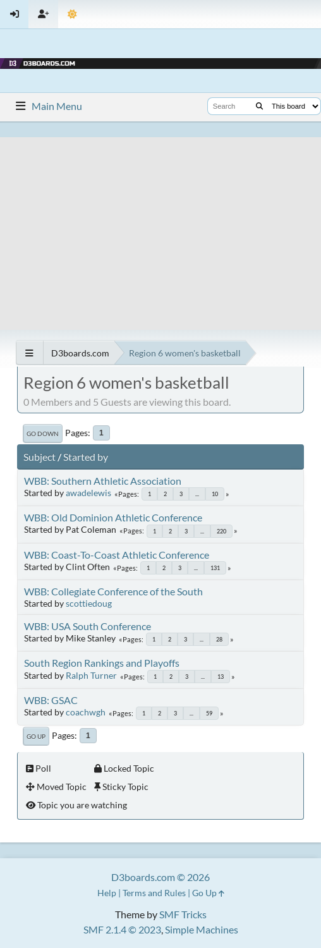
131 (215, 567)
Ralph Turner (91, 675)
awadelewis (88, 492)
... (197, 493)
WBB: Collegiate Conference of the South (113, 591)
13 (220, 676)
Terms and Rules (154, 892)
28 (219, 639)
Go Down (43, 433)
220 (221, 531)
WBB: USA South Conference (87, 626)
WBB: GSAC (51, 700)
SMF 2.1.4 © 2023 (122, 929)
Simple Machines (201, 929)
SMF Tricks (183, 914)
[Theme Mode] (72, 14)
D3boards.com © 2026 (160, 877)
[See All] (29, 353)
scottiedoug (89, 603)
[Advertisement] (160, 225)
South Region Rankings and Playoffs (101, 663)
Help (106, 892)
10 (215, 493)
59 (209, 713)
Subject (39, 457)
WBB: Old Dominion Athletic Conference (113, 517)
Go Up (36, 736)
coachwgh (86, 712)
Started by (85, 457)
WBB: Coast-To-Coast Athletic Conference (116, 555)
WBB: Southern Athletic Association (102, 481)
